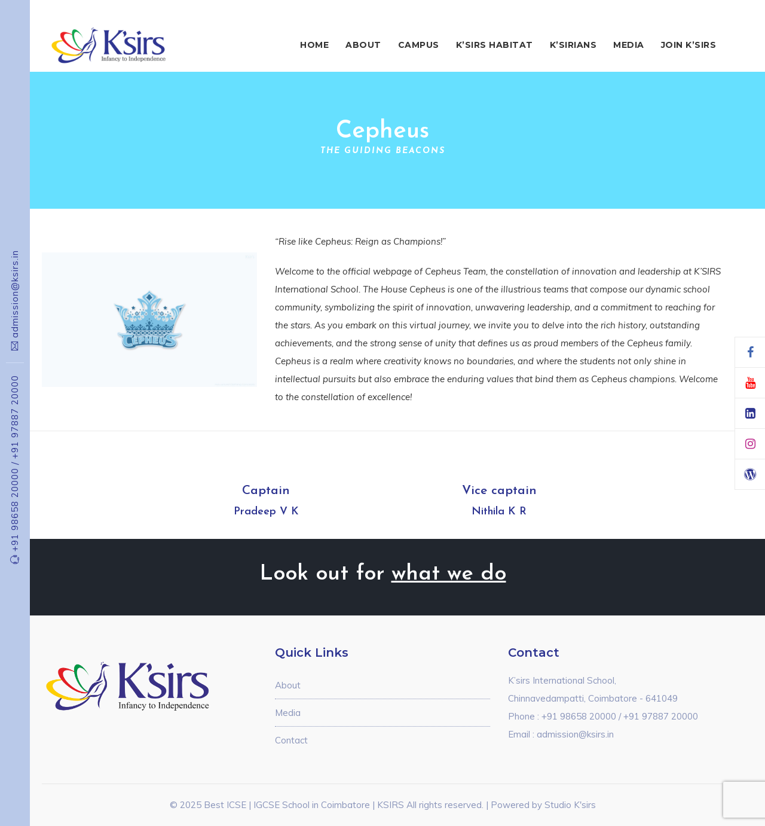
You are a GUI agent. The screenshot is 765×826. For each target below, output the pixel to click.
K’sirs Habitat (494, 44)
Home (314, 44)
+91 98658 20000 (14, 506)
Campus (418, 44)
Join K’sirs (689, 44)
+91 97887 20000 (14, 417)
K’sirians (573, 44)
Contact (291, 740)
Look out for (382, 574)
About (363, 44)
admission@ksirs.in (14, 294)
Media (628, 44)
